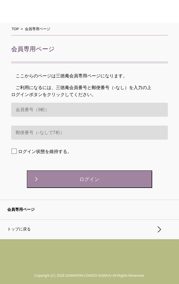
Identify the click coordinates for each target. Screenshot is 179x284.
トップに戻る (19, 229)
